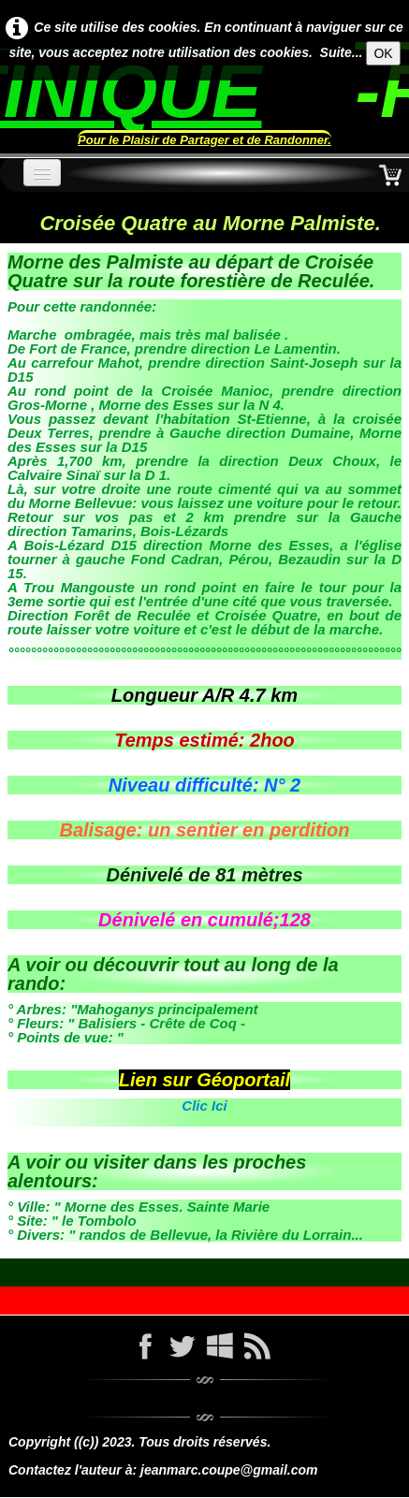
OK (382, 53)
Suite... (341, 52)
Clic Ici (204, 1105)
